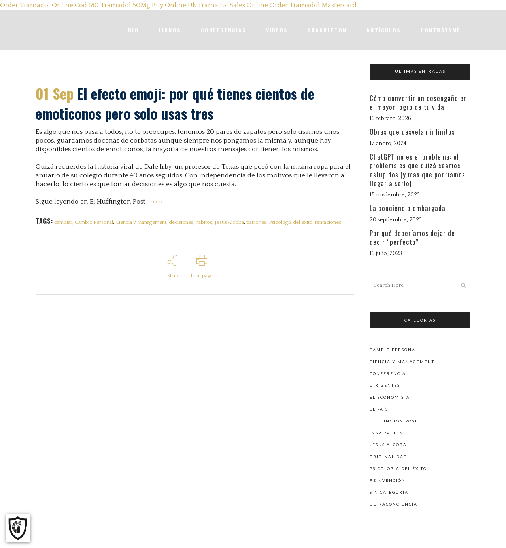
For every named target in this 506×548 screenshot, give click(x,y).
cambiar (64, 222)
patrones (261, 222)
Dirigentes (385, 384)
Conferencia (388, 373)
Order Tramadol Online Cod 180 (49, 5)
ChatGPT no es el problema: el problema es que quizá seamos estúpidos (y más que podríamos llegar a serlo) (417, 170)
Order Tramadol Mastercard (313, 5)
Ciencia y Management (142, 222)
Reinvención (388, 480)
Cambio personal (394, 349)
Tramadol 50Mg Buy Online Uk (148, 5)
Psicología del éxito (297, 222)
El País (379, 408)
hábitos (207, 222)
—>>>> (155, 201)
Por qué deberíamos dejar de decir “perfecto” (412, 237)
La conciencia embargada (408, 208)
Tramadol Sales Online (233, 5)
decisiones (184, 222)
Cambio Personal (95, 222)
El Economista (390, 396)
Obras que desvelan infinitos (412, 132)
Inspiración (386, 432)
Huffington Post (393, 420)
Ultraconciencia (393, 503)
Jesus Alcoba (233, 222)
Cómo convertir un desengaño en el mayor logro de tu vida (418, 102)
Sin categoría (389, 491)
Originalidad (388, 456)
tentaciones (335, 222)
